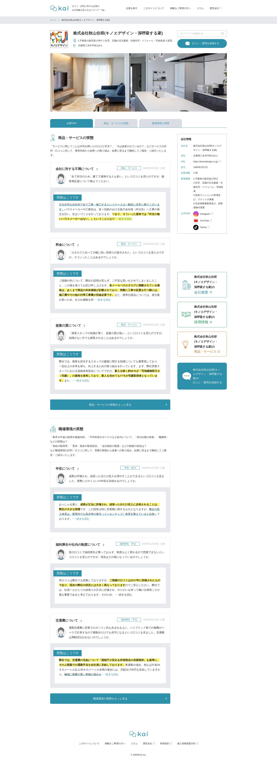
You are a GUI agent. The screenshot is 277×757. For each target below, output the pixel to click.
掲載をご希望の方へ (180, 8)
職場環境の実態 (160, 123)
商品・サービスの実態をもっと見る (110, 404)
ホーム (53, 20)
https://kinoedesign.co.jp (205, 161)
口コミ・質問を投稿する (205, 43)
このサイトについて (153, 8)
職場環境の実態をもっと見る (110, 698)
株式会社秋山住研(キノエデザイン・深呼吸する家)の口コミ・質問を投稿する (207, 376)
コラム (200, 8)
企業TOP (72, 123)
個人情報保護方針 (186, 743)
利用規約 (164, 743)
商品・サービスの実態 (116, 123)
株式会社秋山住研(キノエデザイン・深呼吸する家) (118, 33)
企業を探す (131, 8)
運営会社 (147, 743)
